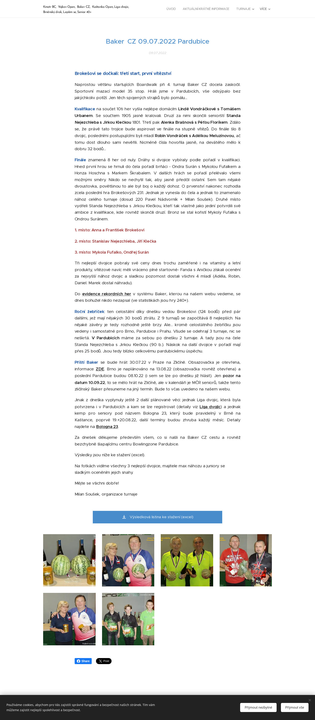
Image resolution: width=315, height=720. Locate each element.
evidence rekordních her (106, 293)
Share (83, 661)
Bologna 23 (107, 426)
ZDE (100, 368)
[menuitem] (172, 8)
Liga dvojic (210, 406)
